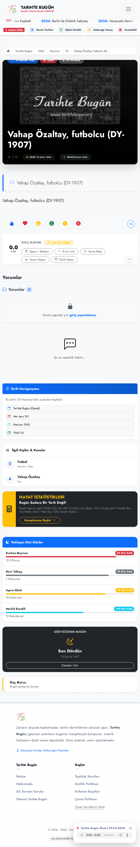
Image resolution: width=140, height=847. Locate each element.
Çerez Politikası (86, 799)
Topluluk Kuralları (87, 776)
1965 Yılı (16, 433)
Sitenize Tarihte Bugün (31, 799)
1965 (41, 51)
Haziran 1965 (19, 424)
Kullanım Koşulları (87, 791)
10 (66, 51)
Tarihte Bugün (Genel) (24, 408)
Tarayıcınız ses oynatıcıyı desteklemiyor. (104, 835)
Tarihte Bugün (23, 51)
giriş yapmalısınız (83, 315)
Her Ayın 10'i (18, 416)
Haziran (55, 51)
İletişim (21, 776)
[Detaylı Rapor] (129, 259)
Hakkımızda (24, 784)
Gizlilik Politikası (86, 784)
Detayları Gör (70, 665)
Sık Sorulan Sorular (30, 791)
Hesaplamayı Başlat (39, 520)
